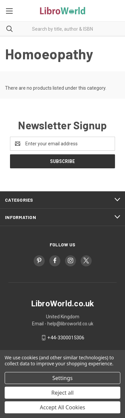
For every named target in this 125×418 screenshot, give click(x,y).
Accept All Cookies (62, 407)
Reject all (62, 392)
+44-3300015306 (65, 338)
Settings (62, 378)
